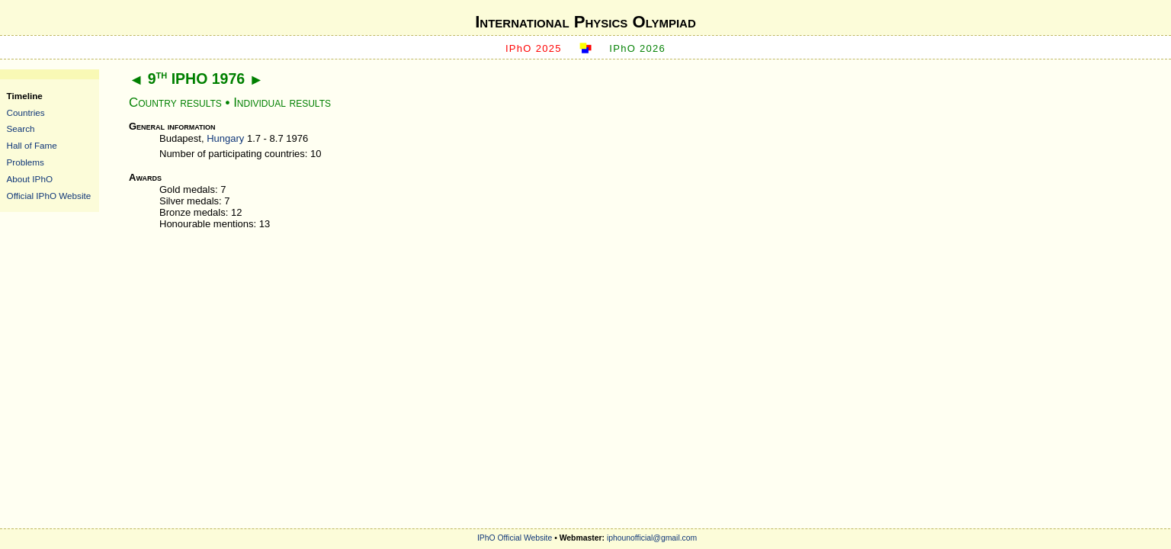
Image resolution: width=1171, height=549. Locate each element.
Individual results (282, 102)
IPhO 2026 (637, 48)
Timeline (25, 96)
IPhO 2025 (533, 48)
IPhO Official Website (514, 538)
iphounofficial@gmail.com (652, 538)
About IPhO (30, 179)
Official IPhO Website (49, 196)
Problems (25, 162)
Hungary (225, 138)
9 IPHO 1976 (196, 78)
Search (21, 128)
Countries (26, 112)
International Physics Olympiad (585, 21)
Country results (175, 102)
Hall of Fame (32, 145)
